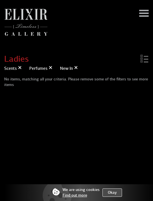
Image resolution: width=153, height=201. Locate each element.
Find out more (75, 195)
